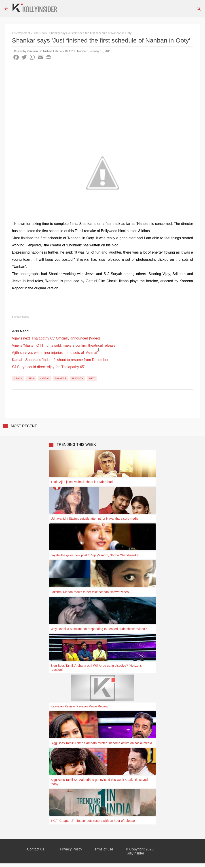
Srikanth (77, 378)
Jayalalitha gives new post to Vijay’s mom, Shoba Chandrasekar (95, 555)
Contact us (35, 849)
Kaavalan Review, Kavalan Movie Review (79, 706)
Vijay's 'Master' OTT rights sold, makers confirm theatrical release (64, 345)
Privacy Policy (71, 849)
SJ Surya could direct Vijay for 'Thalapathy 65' (48, 367)
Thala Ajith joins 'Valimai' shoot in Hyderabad (82, 482)
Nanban (45, 378)
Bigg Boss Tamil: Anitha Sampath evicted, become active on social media (101, 743)
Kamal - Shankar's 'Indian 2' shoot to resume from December (60, 360)
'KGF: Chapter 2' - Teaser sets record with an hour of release (93, 820)
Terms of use (103, 849)
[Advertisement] (102, 97)
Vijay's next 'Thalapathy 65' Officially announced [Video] (56, 338)
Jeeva (30, 378)
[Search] (198, 8)
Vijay (92, 378)
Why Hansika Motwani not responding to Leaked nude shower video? (99, 629)
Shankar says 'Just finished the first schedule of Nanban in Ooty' (90, 33)
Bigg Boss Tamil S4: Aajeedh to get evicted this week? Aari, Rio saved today (99, 782)
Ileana (18, 378)
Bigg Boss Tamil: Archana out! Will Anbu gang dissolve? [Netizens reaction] (96, 667)
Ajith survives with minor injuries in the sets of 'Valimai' (55, 352)
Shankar (60, 378)
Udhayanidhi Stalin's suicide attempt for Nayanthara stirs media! (95, 518)
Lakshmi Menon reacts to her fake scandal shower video (90, 592)
